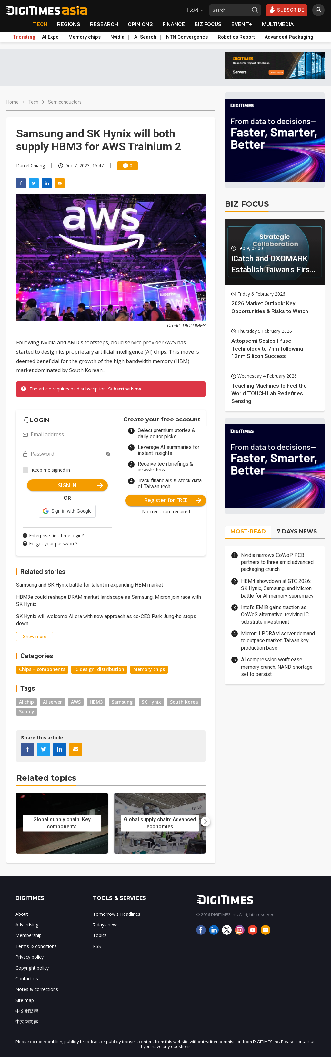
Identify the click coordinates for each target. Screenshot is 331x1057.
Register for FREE (173, 500)
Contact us (26, 978)
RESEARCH (104, 24)
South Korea (184, 702)
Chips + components (42, 669)
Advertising (26, 925)
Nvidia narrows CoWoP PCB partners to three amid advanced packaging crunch (277, 562)
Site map (24, 1000)
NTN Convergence (187, 37)
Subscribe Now (124, 389)
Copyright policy (32, 968)
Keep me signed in (51, 470)
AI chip (26, 702)
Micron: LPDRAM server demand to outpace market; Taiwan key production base (278, 640)
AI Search (145, 37)
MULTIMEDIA (278, 24)
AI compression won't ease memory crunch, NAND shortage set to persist (277, 667)
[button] (67, 511)
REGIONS (68, 24)
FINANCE (174, 24)
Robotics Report (236, 37)
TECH (40, 24)
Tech (33, 101)
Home (12, 101)
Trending (24, 37)
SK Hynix (151, 702)
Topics (100, 935)
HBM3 (96, 702)
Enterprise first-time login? (56, 535)
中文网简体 (26, 1021)
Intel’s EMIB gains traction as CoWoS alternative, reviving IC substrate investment (275, 614)
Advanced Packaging (289, 37)
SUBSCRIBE (286, 9)
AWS (76, 702)
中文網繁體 (26, 1011)
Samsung (122, 702)
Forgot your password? (53, 543)
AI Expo (50, 37)
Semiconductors (65, 101)
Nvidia (117, 37)
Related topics (46, 778)
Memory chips (84, 37)
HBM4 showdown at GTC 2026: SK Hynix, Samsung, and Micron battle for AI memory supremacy (277, 588)
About (21, 914)
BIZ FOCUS (208, 24)
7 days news (106, 925)
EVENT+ (241, 24)
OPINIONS (140, 24)
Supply (26, 711)
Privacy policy (29, 957)
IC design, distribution (99, 669)
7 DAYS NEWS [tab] (297, 531)
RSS (97, 946)
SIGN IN (80, 485)
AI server (52, 702)
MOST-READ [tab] (248, 531)
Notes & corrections (36, 989)
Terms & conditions (36, 946)
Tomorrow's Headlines (116, 914)
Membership (28, 935)
